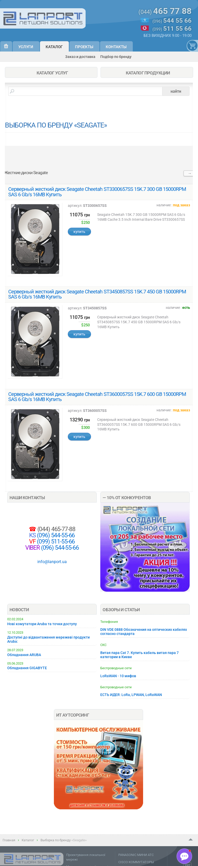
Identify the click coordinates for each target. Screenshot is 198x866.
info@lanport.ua (52, 561)
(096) (172, 20)
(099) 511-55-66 (55, 541)
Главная (9, 840)
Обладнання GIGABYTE (27, 668)
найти (175, 91)
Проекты (84, 47)
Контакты (116, 47)
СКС (103, 645)
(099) (172, 28)
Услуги (25, 47)
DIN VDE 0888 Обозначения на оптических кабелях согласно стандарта (143, 631)
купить (79, 232)
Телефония (109, 622)
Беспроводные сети (116, 668)
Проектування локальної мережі (85, 857)
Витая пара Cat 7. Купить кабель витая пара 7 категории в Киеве (139, 655)
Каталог (54, 47)
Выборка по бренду (55, 840)
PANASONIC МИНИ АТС (136, 855)
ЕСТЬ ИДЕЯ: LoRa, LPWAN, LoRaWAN (131, 695)
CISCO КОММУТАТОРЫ (136, 862)
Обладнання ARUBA (24, 655)
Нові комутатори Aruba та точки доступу (42, 624)
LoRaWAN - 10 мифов (118, 676)
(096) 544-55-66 (55, 535)
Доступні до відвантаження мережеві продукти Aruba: (48, 639)
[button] (184, 856)
